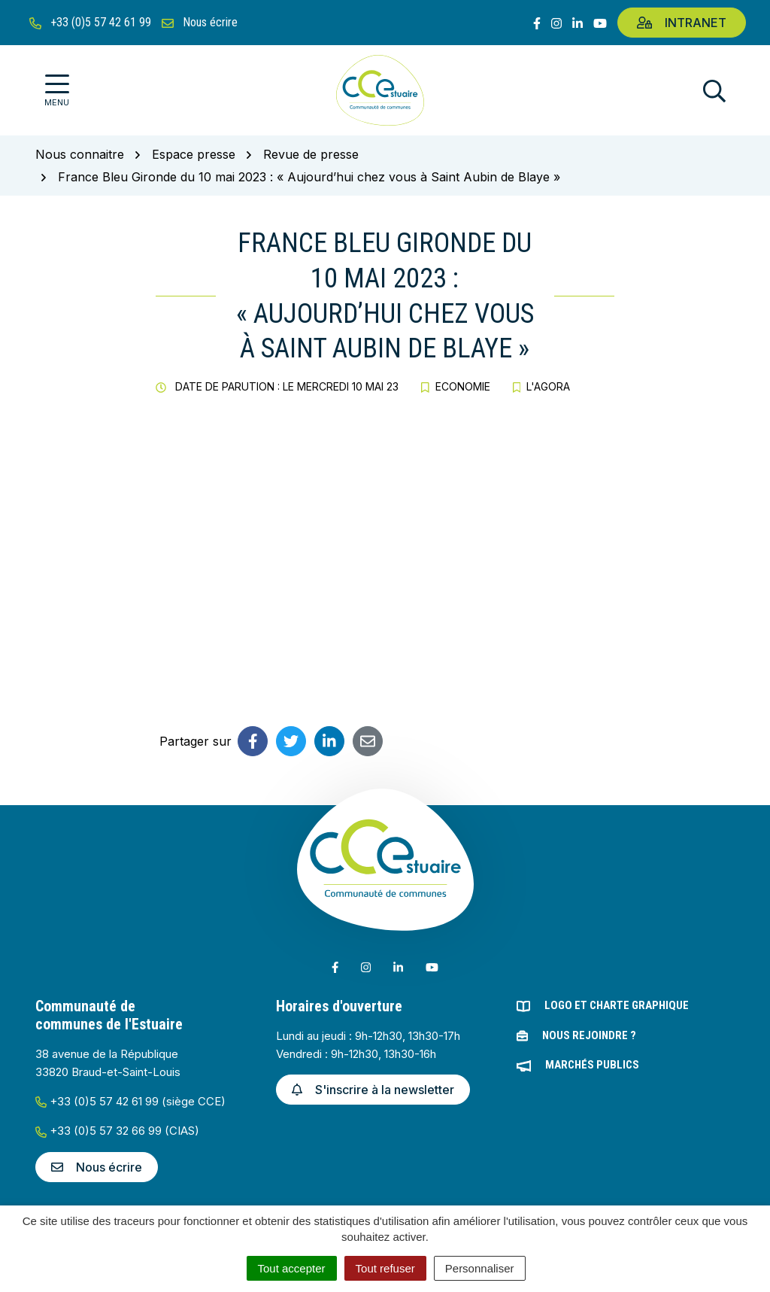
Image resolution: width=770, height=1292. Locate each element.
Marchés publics (592, 1065)
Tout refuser (385, 1268)
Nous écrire (96, 1167)
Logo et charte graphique (616, 1005)
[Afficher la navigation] (56, 90)
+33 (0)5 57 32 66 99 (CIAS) (117, 1130)
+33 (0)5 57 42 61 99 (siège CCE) (130, 1101)
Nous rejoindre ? (589, 1035)
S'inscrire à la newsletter (373, 1089)
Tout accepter (292, 1268)
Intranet (681, 22)
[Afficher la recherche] (714, 90)
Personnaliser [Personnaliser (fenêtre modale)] (479, 1268)
